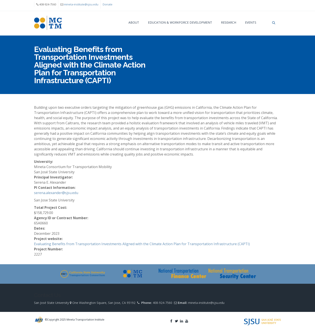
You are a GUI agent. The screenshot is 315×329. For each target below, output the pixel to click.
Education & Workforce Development (180, 22)
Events (250, 22)
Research (228, 22)
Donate (107, 4)
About (133, 22)
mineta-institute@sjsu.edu (81, 4)
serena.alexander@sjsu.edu (56, 192)
